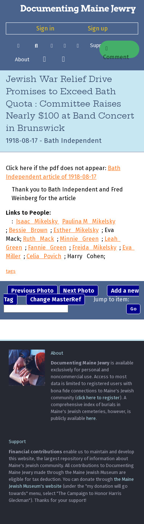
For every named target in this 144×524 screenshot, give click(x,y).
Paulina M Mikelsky (88, 221)
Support (17, 441)
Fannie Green (47, 247)
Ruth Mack (38, 238)
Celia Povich (43, 256)
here (91, 418)
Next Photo (78, 290)
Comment (116, 52)
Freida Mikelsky (94, 247)
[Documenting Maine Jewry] (72, 9)
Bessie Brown (28, 230)
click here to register (98, 397)
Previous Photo (32, 290)
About (22, 59)
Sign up (98, 28)
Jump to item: (111, 299)
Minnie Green (79, 238)
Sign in (45, 28)
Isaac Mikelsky (37, 221)
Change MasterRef (55, 299)
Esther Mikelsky (76, 230)
